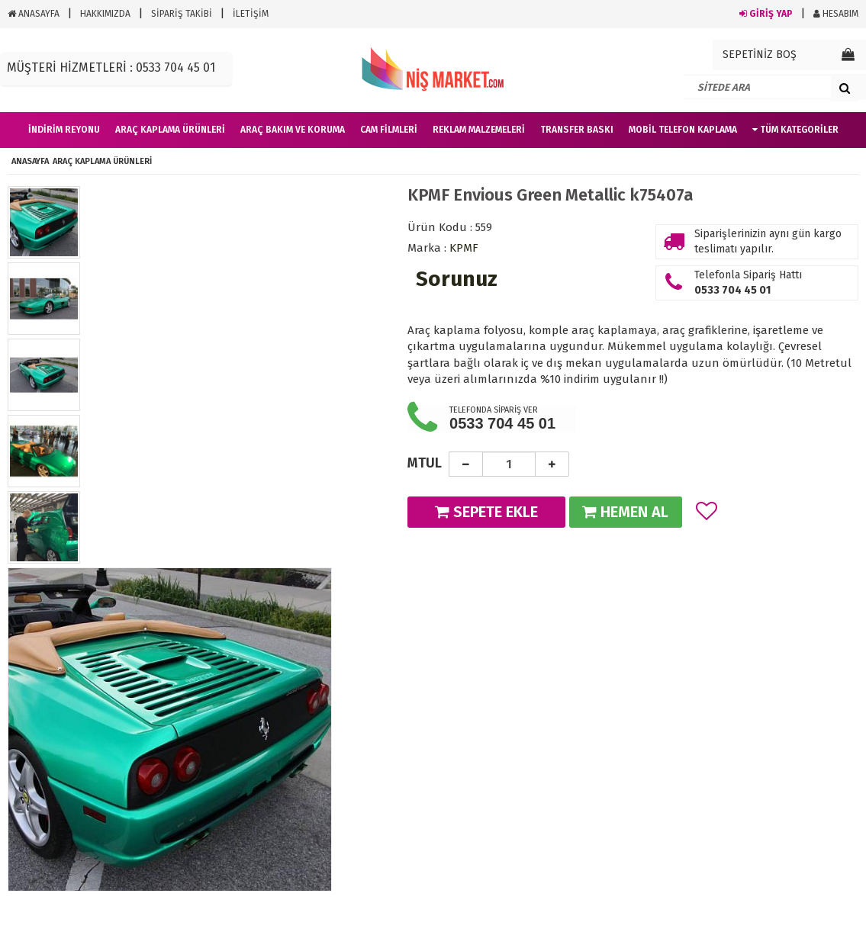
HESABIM (835, 13)
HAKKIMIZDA (105, 13)
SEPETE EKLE (486, 512)
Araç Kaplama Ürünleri (102, 161)
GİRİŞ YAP (766, 13)
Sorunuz (456, 278)
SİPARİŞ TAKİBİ (181, 13)
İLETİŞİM (251, 13)
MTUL (424, 463)
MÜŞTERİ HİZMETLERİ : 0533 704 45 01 (111, 67)
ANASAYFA (34, 13)
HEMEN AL (625, 512)
